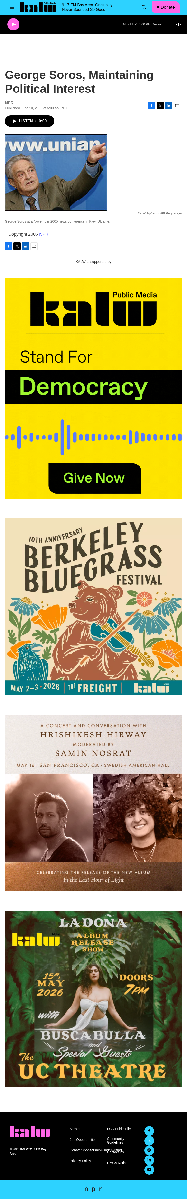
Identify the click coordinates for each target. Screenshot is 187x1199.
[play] (13, 24)
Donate (168, 7)
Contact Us (115, 1152)
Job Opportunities (83, 1139)
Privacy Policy (80, 1161)
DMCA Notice (117, 1163)
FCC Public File (119, 1129)
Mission (75, 1129)
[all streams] (180, 24)
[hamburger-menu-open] (12, 7)
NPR (43, 234)
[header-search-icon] (144, 7)
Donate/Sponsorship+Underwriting (86, 1150)
